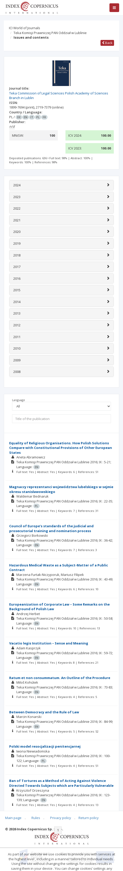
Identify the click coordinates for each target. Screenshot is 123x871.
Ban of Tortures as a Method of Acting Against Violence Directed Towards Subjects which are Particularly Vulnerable (61, 783)
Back (107, 42)
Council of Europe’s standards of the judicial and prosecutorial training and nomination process (51, 528)
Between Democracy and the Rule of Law (44, 712)
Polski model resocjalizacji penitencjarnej (45, 746)
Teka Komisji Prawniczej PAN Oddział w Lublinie (50, 32)
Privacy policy (60, 817)
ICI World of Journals (24, 28)
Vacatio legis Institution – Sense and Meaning (48, 643)
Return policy (89, 817)
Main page (13, 817)
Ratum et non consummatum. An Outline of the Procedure (59, 677)
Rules (35, 817)
